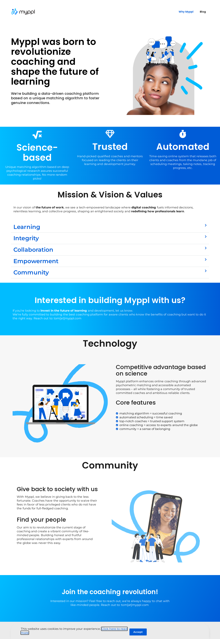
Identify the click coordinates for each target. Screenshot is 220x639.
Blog (203, 12)
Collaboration (33, 249)
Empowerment (35, 261)
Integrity (26, 238)
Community (31, 272)
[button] (110, 227)
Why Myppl (186, 12)
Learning (26, 226)
